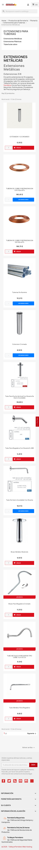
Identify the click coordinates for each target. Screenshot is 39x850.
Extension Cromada (19, 344)
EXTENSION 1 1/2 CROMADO (19, 137)
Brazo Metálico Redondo (19, 552)
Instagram (26, 781)
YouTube (20, 781)
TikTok (32, 781)
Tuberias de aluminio (19, 292)
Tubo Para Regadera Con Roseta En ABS (19, 448)
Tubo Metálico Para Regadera (19, 708)
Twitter (9, 781)
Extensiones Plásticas (12, 41)
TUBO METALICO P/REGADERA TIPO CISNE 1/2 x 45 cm (19, 657)
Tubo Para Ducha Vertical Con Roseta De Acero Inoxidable (19, 397)
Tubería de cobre (10, 44)
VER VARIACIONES (23, 199)
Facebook (3, 781)
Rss (15, 781)
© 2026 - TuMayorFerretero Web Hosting (17, 847)
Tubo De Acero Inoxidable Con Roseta (19, 500)
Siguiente (32, 733)
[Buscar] (19, 11)
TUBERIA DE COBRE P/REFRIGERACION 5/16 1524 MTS (19, 189)
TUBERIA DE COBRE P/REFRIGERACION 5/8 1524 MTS (19, 241)
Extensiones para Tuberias (16, 33)
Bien (33, 765)
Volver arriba (28, 747)
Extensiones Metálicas (13, 39)
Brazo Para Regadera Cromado (19, 604)
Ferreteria (7, 85)
